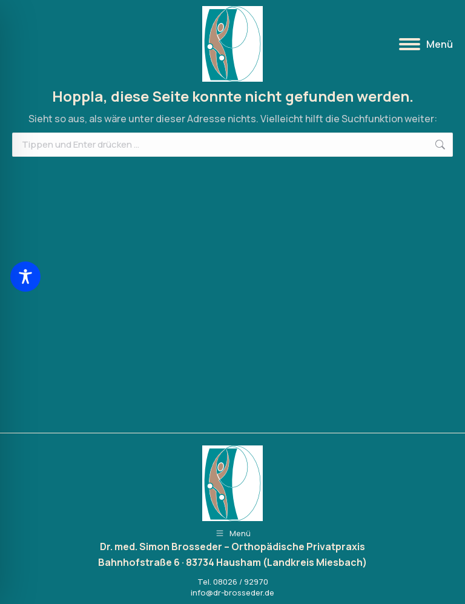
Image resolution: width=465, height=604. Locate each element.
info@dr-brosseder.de (232, 592)
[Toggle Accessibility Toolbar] (25, 276)
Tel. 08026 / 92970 (232, 581)
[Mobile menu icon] (426, 44)
